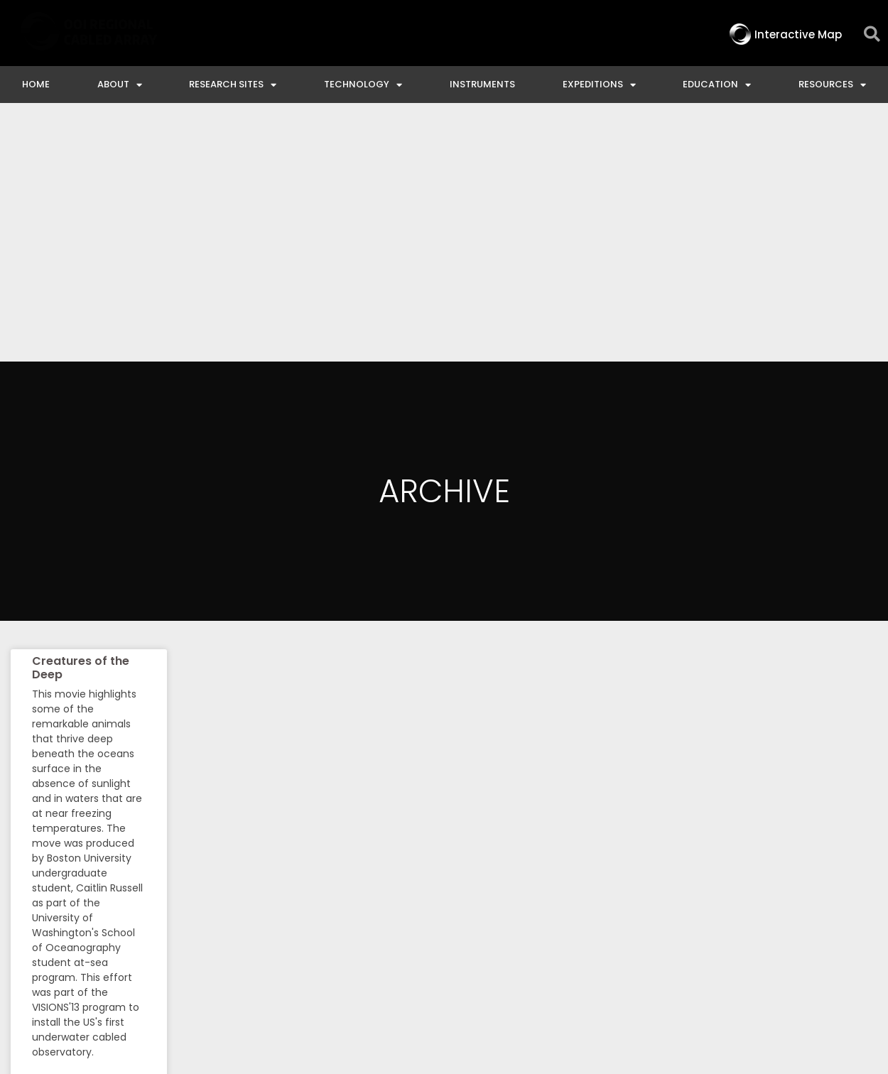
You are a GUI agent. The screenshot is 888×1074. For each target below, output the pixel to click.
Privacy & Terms (822, 949)
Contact (399, 949)
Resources (832, 85)
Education (717, 85)
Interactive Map (300, 949)
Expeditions (599, 85)
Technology (363, 85)
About (119, 85)
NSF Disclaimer (703, 949)
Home (36, 84)
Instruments (482, 84)
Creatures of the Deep (80, 409)
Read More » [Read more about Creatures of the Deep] (58, 829)
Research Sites (232, 85)
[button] (872, 34)
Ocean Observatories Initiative (542, 949)
